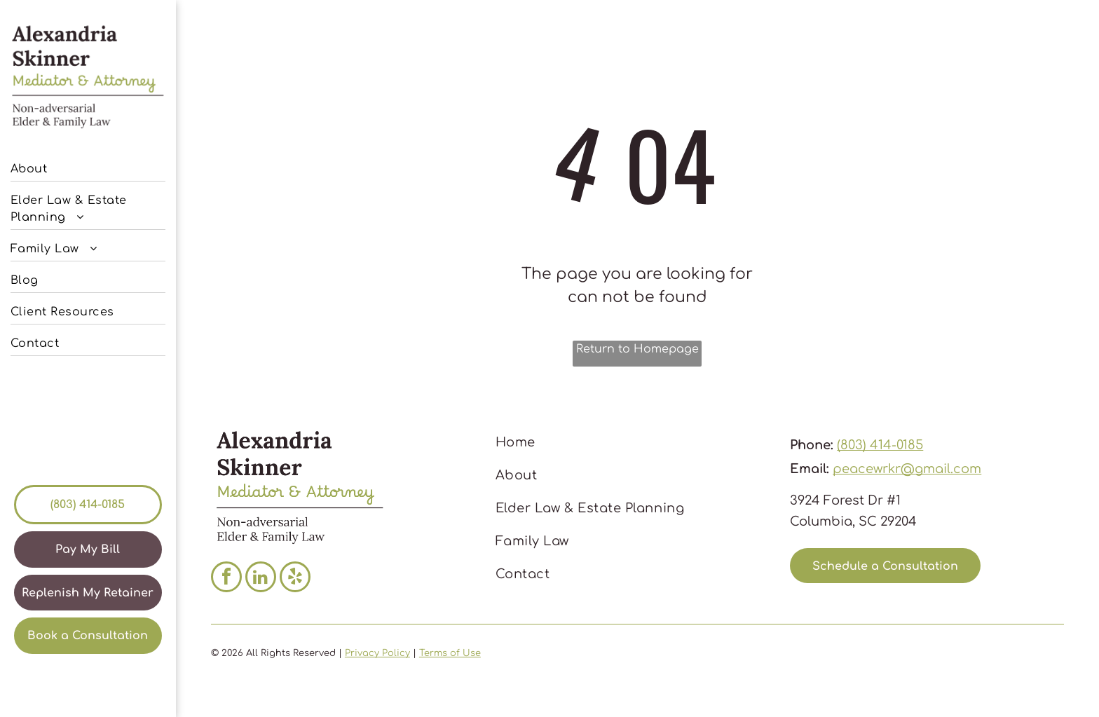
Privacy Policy (377, 653)
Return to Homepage (637, 349)
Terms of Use (450, 653)
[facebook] (226, 578)
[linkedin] (260, 578)
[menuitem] (88, 166)
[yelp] (295, 578)
